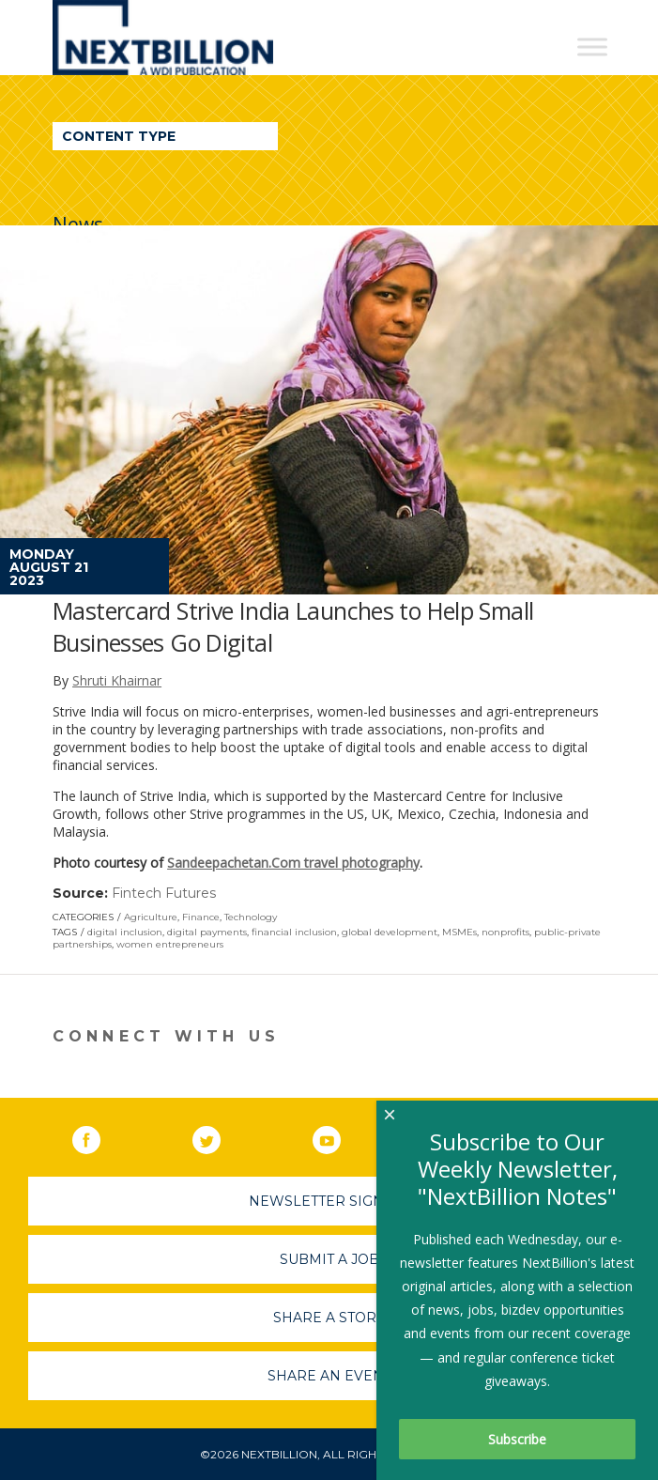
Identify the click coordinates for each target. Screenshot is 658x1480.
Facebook (99, 1136)
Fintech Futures (164, 893)
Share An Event (329, 1375)
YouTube (340, 1136)
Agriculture (150, 917)
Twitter (220, 1136)
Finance (201, 917)
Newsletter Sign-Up (329, 1201)
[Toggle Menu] (592, 46)
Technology (250, 917)
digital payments (207, 932)
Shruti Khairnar (116, 680)
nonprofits (505, 932)
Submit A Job (329, 1259)
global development (389, 932)
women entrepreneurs (169, 944)
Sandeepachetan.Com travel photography (293, 862)
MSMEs (459, 932)
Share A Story (329, 1317)
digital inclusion (124, 932)
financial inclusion (294, 932)
